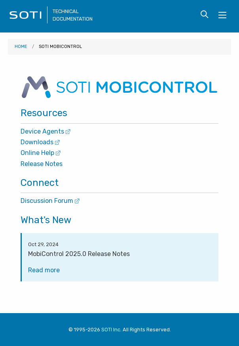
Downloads (40, 142)
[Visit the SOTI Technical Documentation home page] (28, 21)
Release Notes (42, 164)
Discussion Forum (50, 201)
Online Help (41, 153)
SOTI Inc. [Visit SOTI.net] (111, 330)
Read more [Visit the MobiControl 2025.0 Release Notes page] (46, 270)
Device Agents (46, 131)
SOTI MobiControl (60, 46)
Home (21, 46)
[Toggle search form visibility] (204, 15)
